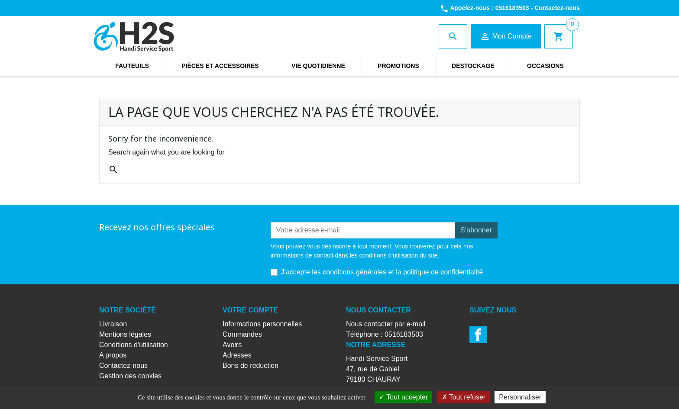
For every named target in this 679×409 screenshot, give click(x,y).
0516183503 (512, 7)
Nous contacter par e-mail (385, 324)
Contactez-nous (557, 7)
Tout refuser (464, 397)
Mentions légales (125, 334)
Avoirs (232, 344)
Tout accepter (403, 397)
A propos (112, 355)
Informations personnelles (262, 324)
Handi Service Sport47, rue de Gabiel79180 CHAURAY (376, 369)
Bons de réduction (250, 365)
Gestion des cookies (130, 376)
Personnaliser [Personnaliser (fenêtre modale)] (520, 397)
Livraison (113, 324)
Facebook (478, 334)
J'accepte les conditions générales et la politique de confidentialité (382, 272)
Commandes (242, 334)
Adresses (237, 355)
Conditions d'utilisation (133, 344)
